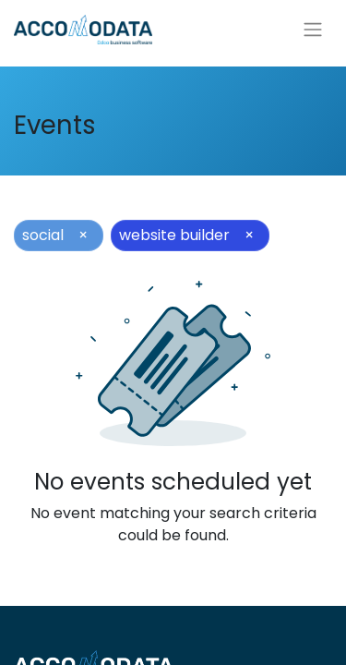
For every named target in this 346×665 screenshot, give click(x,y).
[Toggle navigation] (312, 30)
